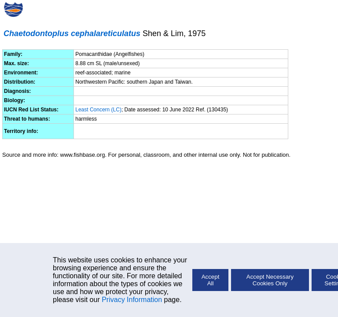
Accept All (211, 280)
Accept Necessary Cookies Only (270, 280)
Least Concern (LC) (98, 110)
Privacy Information (132, 299)
